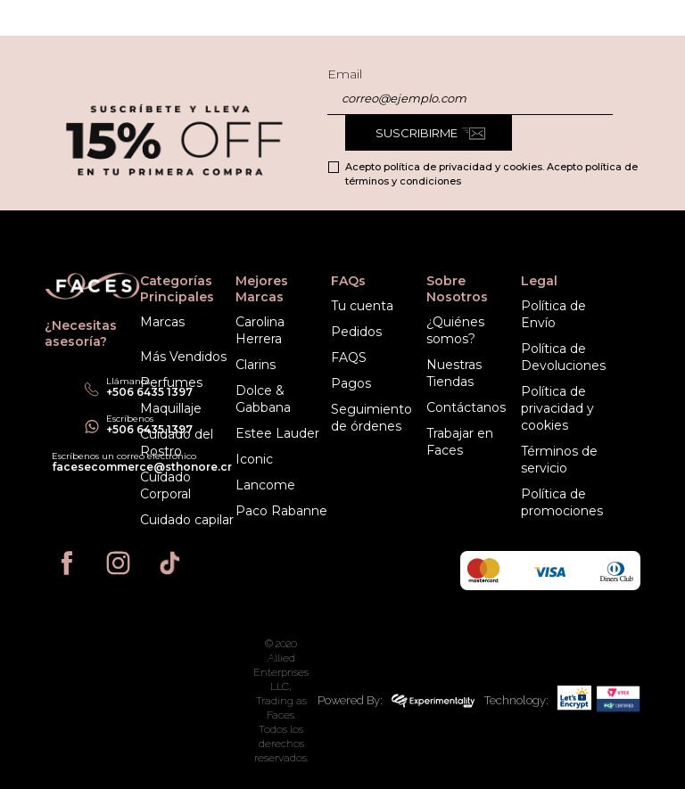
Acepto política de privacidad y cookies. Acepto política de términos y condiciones (491, 173)
